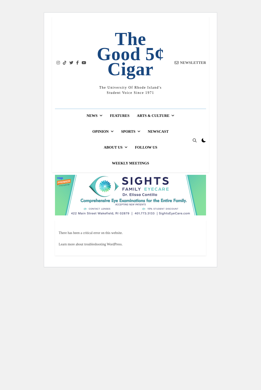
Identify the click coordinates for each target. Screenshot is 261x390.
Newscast (158, 131)
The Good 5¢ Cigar (130, 54)
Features (120, 116)
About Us (113, 147)
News (92, 116)
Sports (128, 131)
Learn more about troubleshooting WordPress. (91, 244)
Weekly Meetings (130, 163)
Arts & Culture (153, 116)
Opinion (100, 131)
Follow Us (146, 147)
